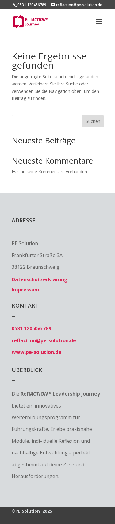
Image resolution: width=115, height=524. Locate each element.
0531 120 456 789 (31, 328)
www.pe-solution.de (36, 352)
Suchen (93, 121)
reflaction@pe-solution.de (44, 340)
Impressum (25, 289)
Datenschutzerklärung (39, 279)
